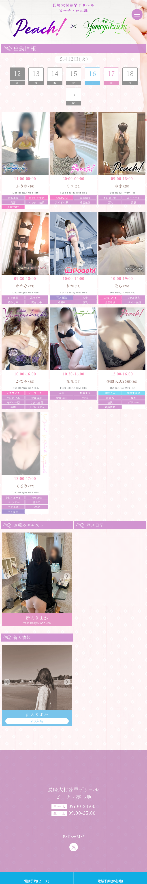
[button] (7, 576)
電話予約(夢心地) (110, 881)
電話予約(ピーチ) (36, 881)
